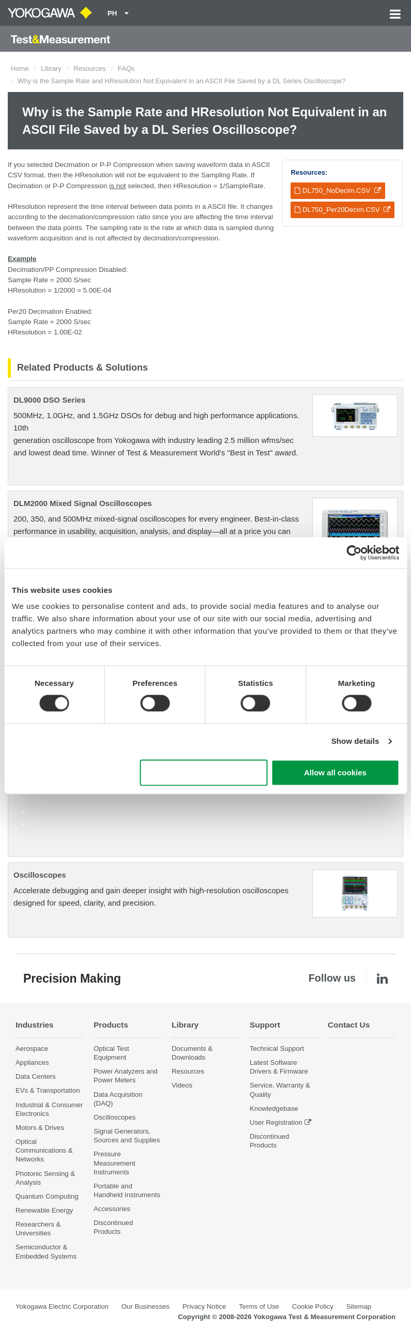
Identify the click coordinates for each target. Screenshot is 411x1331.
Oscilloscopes (39, 874)
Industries (35, 1024)
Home (20, 68)
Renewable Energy (44, 1210)
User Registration (276, 1122)
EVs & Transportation (48, 1090)
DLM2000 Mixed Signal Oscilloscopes (82, 503)
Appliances (32, 1062)
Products (111, 1024)
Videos (182, 1085)
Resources (89, 68)
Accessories (112, 1209)
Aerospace (32, 1048)
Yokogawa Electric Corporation (62, 1306)
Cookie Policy (312, 1306)
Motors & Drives (40, 1127)
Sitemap (358, 1306)
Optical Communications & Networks (44, 1150)
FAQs (126, 68)
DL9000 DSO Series (49, 399)
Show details (355, 741)
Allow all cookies (335, 772)
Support (265, 1024)
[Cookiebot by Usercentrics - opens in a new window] (354, 552)
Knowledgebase (274, 1108)
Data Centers (36, 1076)
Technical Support (277, 1048)
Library (51, 68)
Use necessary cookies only (203, 772)
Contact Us (349, 1024)
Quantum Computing (47, 1196)
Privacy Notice (204, 1306)
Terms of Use (259, 1306)
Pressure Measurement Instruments (114, 1162)
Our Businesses (145, 1306)
